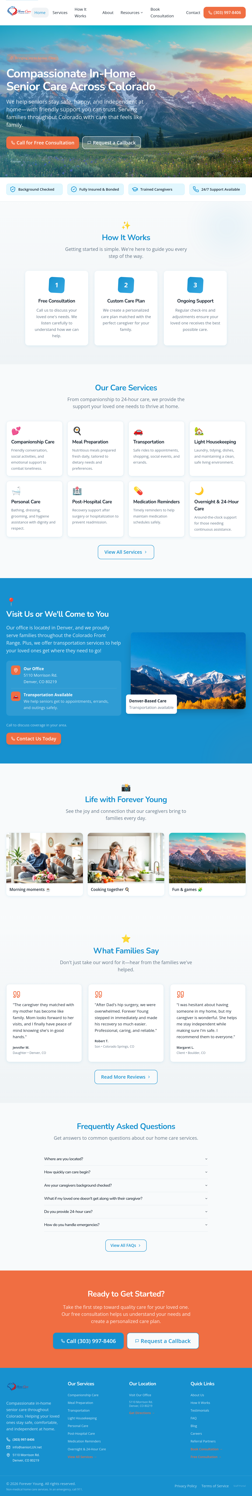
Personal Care (78, 1426)
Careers (196, 1433)
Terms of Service (215, 1485)
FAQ (194, 1418)
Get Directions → (142, 1413)
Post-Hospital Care (81, 1433)
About (107, 12)
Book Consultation (162, 12)
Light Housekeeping (82, 1418)
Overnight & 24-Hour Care (87, 1449)
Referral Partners (203, 1441)
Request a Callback (111, 142)
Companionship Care (83, 1395)
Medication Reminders (84, 1441)
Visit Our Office (140, 1395)
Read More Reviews (126, 1077)
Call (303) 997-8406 (88, 1341)
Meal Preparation (80, 1403)
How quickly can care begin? (126, 1172)
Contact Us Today (33, 738)
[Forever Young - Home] (18, 12)
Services (60, 12)
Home (40, 12)
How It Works (80, 12)
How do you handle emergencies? (126, 1224)
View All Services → (82, 1457)
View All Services (126, 552)
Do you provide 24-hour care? (126, 1211)
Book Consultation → (207, 1449)
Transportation (79, 1410)
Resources (132, 12)
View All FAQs (126, 1245)
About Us (197, 1395)
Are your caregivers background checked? (126, 1185)
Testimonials (200, 1410)
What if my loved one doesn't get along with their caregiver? (126, 1198)
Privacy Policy (186, 1485)
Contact (193, 12)
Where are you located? (126, 1159)
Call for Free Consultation (42, 142)
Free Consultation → (206, 1457)
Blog (194, 1426)
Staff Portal (239, 1485)
